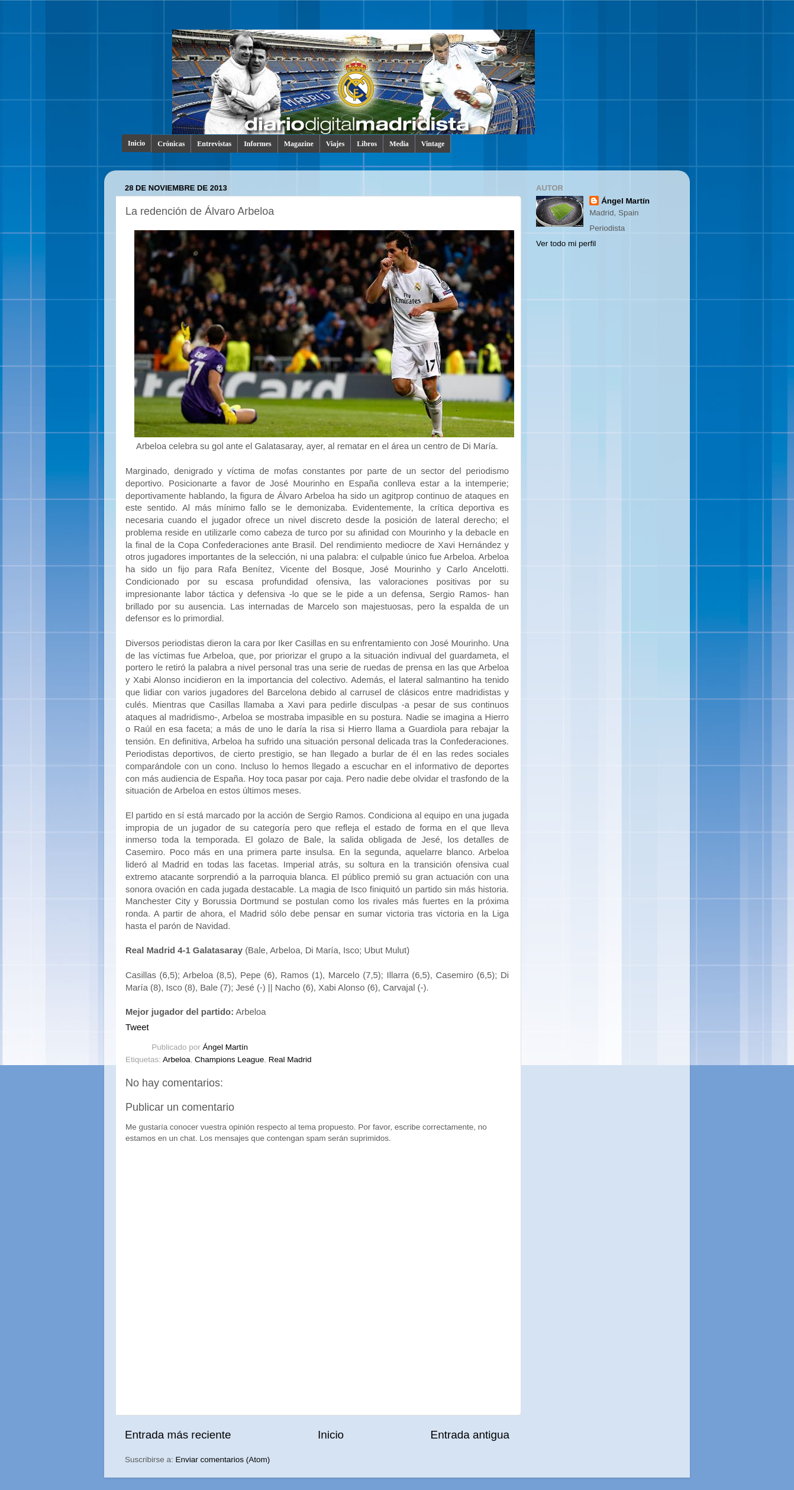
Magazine (299, 144)
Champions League (229, 1059)
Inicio (136, 143)
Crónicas (171, 144)
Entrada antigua (470, 1434)
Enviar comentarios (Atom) (223, 1459)
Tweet (137, 1027)
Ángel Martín (225, 1047)
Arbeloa (177, 1059)
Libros (367, 144)
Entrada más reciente (178, 1434)
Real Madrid (290, 1059)
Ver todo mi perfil (566, 243)
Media (399, 144)
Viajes (335, 144)
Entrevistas (214, 144)
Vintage (433, 144)
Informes (258, 144)
